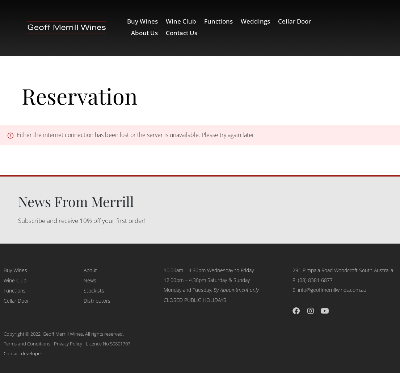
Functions (218, 21)
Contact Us (181, 33)
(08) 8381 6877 (315, 280)
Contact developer (23, 353)
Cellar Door (294, 21)
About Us (144, 33)
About (90, 270)
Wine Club (181, 21)
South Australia (376, 270)
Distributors (97, 300)
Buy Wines (142, 21)
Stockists (94, 290)
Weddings (255, 21)
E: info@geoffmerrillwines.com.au (329, 289)
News (90, 280)
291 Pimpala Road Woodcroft (325, 270)
